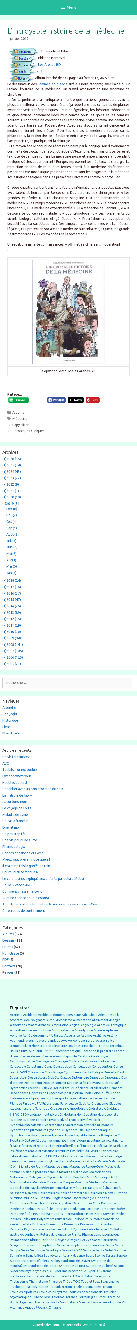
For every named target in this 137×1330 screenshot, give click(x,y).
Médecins (80, 1187)
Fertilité (109, 1098)
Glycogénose (19, 1108)
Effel (107, 1093)
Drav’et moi (11, 827)
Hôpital (16, 1140)
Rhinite (76, 1234)
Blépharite (59, 1046)
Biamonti (16, 1046)
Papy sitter (20, 425)
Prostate (25, 1224)
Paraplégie (45, 1209)
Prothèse (39, 1224)
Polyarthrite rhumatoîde (54, 1219)
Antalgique (118, 1025)
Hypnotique (55, 1130)
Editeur (97, 1093)
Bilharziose (31, 1046)
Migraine (53, 1177)
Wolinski (42, 1307)
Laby (33, 1156)
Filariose (16, 1103)
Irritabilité (62, 1151)
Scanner (29, 1245)
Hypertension (52, 1125)
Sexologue (53, 1250)
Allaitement (100, 1020)
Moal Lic (66, 1177)
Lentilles (62, 1156)
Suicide (121, 1255)
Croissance (36, 1072)
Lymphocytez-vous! (17, 776)
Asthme (86, 1035)
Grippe (44, 1108)
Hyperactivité (58, 1120)
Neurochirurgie (49, 1193)
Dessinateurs (37, 1077)
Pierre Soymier (104, 1214)
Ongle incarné (62, 1198)
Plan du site (11, 733)
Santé (96, 1240)
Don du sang (33, 1083)
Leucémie (76, 1156)
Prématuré (71, 1224)
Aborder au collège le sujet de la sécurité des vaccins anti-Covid (51, 904)
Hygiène (16, 1120)
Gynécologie (76, 1108)
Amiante (31, 1025)
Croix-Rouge (54, 1072)
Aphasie (112, 1030)
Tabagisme (102, 1276)
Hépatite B (95, 1135)
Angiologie (88, 1025)
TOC (76, 1281)
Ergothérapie (55, 1098)
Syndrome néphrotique (69, 1271)
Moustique (102, 1177)
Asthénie (99, 1035)
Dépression (37, 1093)
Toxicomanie (109, 1281)
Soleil (109, 1250)
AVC (5, 763)
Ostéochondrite (40, 1203)
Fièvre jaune (51, 1103)
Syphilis (92, 1271)
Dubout (107, 1083)
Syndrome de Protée (43, 1266)
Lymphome (18, 1161)
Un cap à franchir (15, 821)
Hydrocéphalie (108, 1114)
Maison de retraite (83, 1161)
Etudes (7, 947)
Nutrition (120, 1193)
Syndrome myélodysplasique (31, 1271)
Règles (75, 1240)
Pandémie (17, 1209)
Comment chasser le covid (22, 891)
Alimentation (82, 1020)
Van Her (85, 1302)
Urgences (26, 1302)
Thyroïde (55, 1281)
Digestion (97, 1077)
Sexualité (68, 1250)
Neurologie (96, 1193)
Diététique (113, 1077)
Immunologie (76, 1140)
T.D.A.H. (78, 1276)
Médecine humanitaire (55, 1188)
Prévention (106, 1224)
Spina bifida (34, 1255)
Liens (6, 727)
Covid (22, 1072)
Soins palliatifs (93, 1250)
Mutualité (39, 1182)
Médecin (95, 1182)
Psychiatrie (53, 1229)
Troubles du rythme (53, 1292)
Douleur (60, 1083)
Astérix (112, 1035)
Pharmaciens (53, 1214)
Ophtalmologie (83, 1198)
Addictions (89, 1015)
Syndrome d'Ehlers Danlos (40, 1260)
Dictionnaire (80, 1077)
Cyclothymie (73, 1072)
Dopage (48, 1083)
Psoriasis (16, 1229)
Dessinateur (18, 1077)
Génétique (112, 1108)
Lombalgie (115, 1156)
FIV (39, 1103)
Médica (93, 1188)
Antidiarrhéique (63, 1030)
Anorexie (103, 1025)
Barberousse (95, 1040)
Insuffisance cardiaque (110, 1146)
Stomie (100, 1255)
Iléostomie (44, 1140)
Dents (121, 1072)
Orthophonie (19, 1203)
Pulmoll (67, 1229)
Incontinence (96, 1140)
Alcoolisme (64, 1020)
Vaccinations (69, 1302)
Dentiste (110, 1072)
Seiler (110, 1245)
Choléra (74, 1061)
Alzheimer (17, 1025)
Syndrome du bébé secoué (105, 1266)
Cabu (38, 1051)
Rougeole (62, 1240)
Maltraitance (19, 1177)
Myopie (68, 1182)
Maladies (65, 1172)
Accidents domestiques (55, 1015)
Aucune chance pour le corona (25, 898)
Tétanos (71, 1297)
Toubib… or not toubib (19, 770)
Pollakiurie (29, 1219)
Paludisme (108, 1203)
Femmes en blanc (51, 84)
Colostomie (35, 1066)
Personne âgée (21, 1214)
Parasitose (62, 1209)
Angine (74, 1025)
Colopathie (107, 1061)
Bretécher (88, 1046)
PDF (5, 960)
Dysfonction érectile (24, 1088)
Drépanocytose (90, 1083)
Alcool (50, 1020)
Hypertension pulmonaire (28, 1130)
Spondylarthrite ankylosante (64, 1255)
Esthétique (84, 1098)
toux (96, 1281)
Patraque (92, 1209)
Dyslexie (45, 1088)
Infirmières (85, 1146)
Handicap (18, 1114)
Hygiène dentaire (35, 1120)
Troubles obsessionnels (85, 1292)
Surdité (15, 1260)
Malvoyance (37, 1177)
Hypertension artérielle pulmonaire (88, 1125)
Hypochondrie (20, 1135)
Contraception (102, 1066)
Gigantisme (99, 1103)
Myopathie (54, 1182)
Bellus (110, 1040)
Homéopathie (87, 1114)
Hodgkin (70, 1114)
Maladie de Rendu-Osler (86, 1166)
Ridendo (48, 1240)
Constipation (62, 1066)
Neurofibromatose (74, 1193)
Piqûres (15, 1219)
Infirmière (69, 1146)
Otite (96, 1203)
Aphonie (16, 1035)
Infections (40, 1146)
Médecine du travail (24, 1188)
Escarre (70, 1098)
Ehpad (115, 1093)
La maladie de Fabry (17, 795)
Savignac (16, 1245)
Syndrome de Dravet (75, 1260)
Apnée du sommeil (36, 1035)
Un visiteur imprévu (17, 757)
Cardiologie (99, 1056)
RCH (111, 1229)
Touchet (86, 1281)
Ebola (88, 1093)
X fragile (55, 1307)
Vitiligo (30, 1307)
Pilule (120, 1214)
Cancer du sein (31, 1056)
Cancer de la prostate (97, 1051)
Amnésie (44, 1025)
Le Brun (49, 1156)
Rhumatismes (19, 1240)
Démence (116, 1088)
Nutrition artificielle (24, 1198)
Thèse (67, 1281)
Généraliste (94, 1108)
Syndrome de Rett (72, 1266)
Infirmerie (55, 1146)
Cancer (48, 1051)
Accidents (30, 1015)
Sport (90, 1255)
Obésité (45, 1198)
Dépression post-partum (65, 1093)
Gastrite (85, 1103)
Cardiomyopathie (22, 1061)
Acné (77, 1015)
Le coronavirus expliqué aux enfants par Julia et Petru (43, 879)
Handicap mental (39, 1114)
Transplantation (36, 1287)
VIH (124, 1302)
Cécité (87, 1072)
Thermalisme (38, 1281)
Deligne (97, 1072)
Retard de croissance (55, 1234)
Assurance (72, 1035)
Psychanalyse (34, 1229)
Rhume (35, 1240)
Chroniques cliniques (28, 431)
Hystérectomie (63, 1135)
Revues (8, 972)
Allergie (115, 1020)
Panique (30, 1209)
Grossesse (58, 1108)
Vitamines (17, 1307)
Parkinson (77, 1209)
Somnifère (17, 1255)
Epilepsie (38, 1098)
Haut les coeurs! (14, 782)
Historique (10, 720)
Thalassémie (19, 1281)
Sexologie (37, 1250)
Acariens (16, 1015)
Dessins (8, 940)
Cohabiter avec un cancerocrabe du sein (32, 789)
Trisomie (108, 1287)
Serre (25, 1250)
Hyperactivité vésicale (85, 1120)
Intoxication (46, 1151)
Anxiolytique (84, 1030)
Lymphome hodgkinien (43, 1161)
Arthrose (57, 1035)
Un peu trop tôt (13, 834)
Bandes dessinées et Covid (23, 853)
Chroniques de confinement (23, 911)
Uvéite (54, 1302)
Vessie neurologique (106, 1302)
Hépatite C (112, 1135)
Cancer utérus (52, 1056)
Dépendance (19, 1093)
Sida (79, 1250)
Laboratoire (109, 1151)
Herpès (57, 1114)
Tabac (89, 1276)
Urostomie (41, 1302)
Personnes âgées (113, 1209)
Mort (90, 1177)
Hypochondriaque (97, 1130)
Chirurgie (61, 1061)
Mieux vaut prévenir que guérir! (26, 859)
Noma (109, 1193)
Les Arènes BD (49, 65)
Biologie (46, 1046)
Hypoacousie (74, 1130)
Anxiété (99, 1030)
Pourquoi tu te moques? (20, 872)
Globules (115, 1103)
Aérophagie (76, 1040)
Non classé (10, 953)
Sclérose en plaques (72, 1245)
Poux (88, 1219)
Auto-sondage (49, 1040)
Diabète (54, 1077)
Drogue (72, 1083)
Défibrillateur (63, 1088)
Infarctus (25, 1146)
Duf (116, 1083)
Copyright (9, 714)
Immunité (59, 1140)
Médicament (110, 1187)
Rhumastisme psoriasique (101, 1234)
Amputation (60, 1025)
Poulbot (78, 1219)
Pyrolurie (79, 1229)
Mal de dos (81, 1172)
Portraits (8, 966)
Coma (48, 1066)
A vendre (9, 708)
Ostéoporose (82, 1203)
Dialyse (65, 1077)
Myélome (81, 1182)
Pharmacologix (13, 847)
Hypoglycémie (41, 1135)
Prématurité (54, 1224)
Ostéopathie (62, 1203)
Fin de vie (29, 1103)
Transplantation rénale (65, 1287)
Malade (102, 1161)
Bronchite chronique (110, 1046)
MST (114, 1177)
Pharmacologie (74, 1214)
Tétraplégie (87, 1297)
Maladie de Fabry (31, 1166)
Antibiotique (42, 1030)
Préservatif (88, 1224)
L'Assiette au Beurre (85, 1151)
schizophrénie (46, 1245)
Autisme (32, 1040)
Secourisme (96, 1245)
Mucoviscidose (21, 1182)
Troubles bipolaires (24, 1292)
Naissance (17, 1193)
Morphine (79, 1177)
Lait (40, 1156)
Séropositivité (61, 1276)
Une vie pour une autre (19, 840)
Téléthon (58, 1297)
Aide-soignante (34, 1020)
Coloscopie (18, 1066)
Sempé (15, 1250)
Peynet (38, 1214)
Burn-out (27, 1051)
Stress (111, 1255)
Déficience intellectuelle (91, 1088)
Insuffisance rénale (23, 1151)
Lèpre (64, 1161)
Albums (18, 412)
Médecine (20, 419)
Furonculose (69, 1103)
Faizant (98, 1098)
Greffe (34, 1108)
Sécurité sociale (38, 1276)
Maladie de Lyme (15, 815)
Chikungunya (45, 1061)
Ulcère (101, 1297)
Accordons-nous (15, 802)
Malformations (100, 1172)
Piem (89, 1214)
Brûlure (15, 1051)
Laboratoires (19, 1156)
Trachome (17, 1287)
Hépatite (80, 1135)
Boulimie (74, 1046)
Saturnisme (109, 1240)
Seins (119, 1245)
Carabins (84, 1056)
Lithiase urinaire (95, 1156)
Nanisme (31, 1193)
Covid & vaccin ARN (17, 885)
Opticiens (102, 1198)
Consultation (82, 1066)
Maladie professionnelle (40, 1172)
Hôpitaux (29, 1140)
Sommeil (120, 1250)
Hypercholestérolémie (26, 1125)
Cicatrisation (89, 1061)
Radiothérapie (97, 1229)
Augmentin (17, 1040)
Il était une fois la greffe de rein (26, 866)
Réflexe (85, 1240)
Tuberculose (41, 1297)
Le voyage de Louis (16, 808)
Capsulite (70, 1056)
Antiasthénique (21, 1030)
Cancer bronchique (67, 1051)
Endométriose (20, 1098)
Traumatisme (92, 1287)
